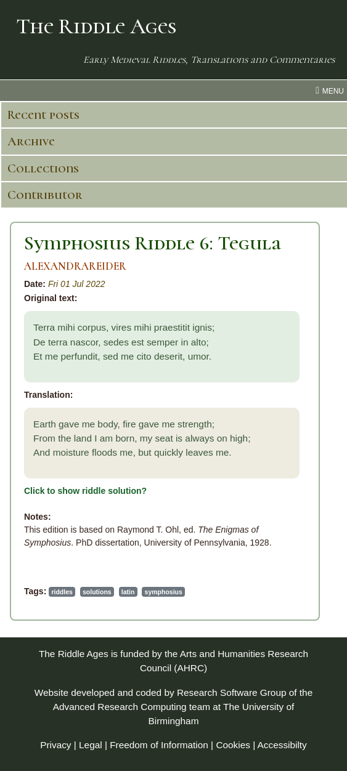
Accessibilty (282, 745)
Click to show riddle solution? (85, 491)
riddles (61, 591)
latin (128, 591)
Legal (90, 745)
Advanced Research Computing (120, 706)
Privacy (55, 745)
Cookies (233, 745)
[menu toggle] (173, 90)
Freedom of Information (159, 745)
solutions (97, 591)
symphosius (163, 591)
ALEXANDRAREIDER (75, 266)
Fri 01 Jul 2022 (76, 284)
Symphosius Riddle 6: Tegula (152, 243)
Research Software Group (232, 692)
